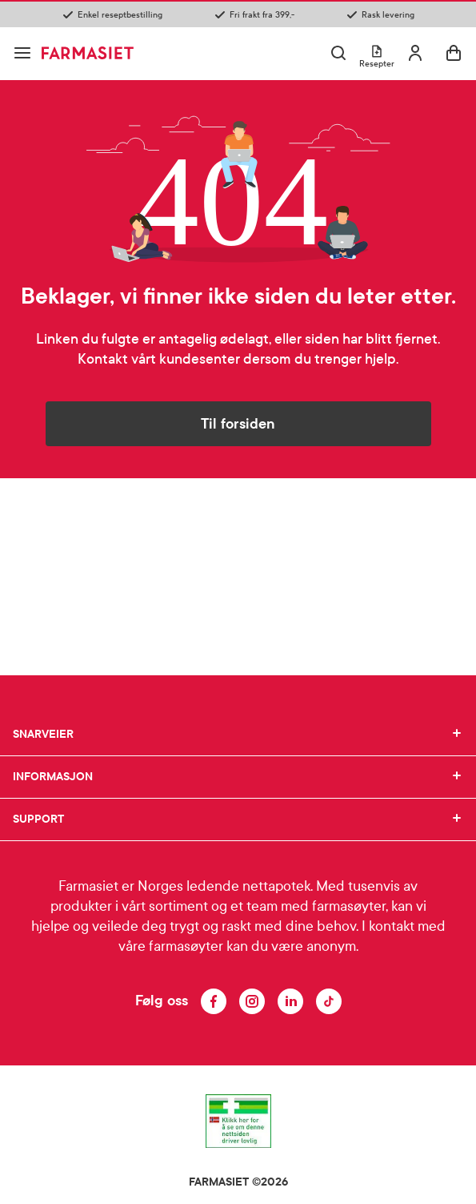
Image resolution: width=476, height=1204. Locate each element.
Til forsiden (238, 423)
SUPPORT (238, 819)
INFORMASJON (238, 777)
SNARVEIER (238, 735)
